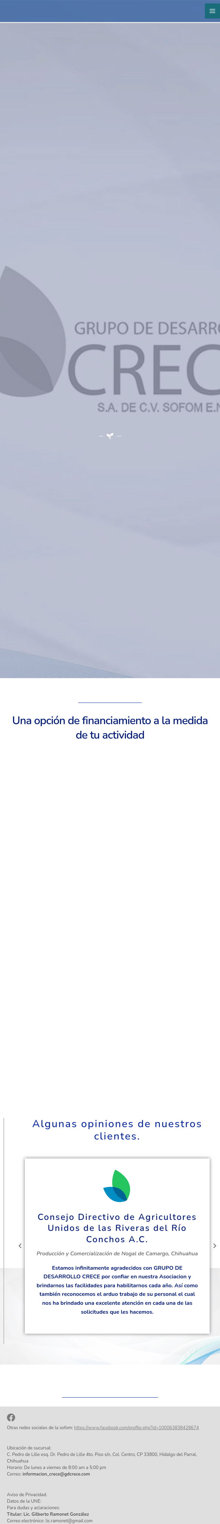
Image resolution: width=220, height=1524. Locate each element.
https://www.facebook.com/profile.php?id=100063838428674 (136, 1428)
